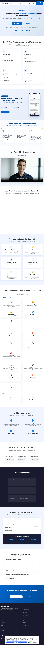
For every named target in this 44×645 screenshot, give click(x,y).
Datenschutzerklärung (14, 640)
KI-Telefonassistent (26, 609)
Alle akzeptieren (16, 642)
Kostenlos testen (39, 3)
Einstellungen (35, 642)
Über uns (26, 3)
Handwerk (2, 624)
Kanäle (7, 3)
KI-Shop (24, 614)
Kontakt (30, 3)
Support (24, 625)
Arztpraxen (3, 622)
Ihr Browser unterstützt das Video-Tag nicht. (22, 170)
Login (34, 3)
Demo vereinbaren (28, 596)
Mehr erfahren (27, 23)
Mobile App (25, 612)
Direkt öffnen (13, 111)
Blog (20, 3)
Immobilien (3, 630)
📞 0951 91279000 (19, 27)
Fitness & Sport (3, 628)
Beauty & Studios (3, 627)
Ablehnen (29, 642)
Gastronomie (3, 625)
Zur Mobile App (5, 111)
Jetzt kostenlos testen (16, 596)
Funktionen (11, 3)
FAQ (23, 3)
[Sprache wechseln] (41, 0)
